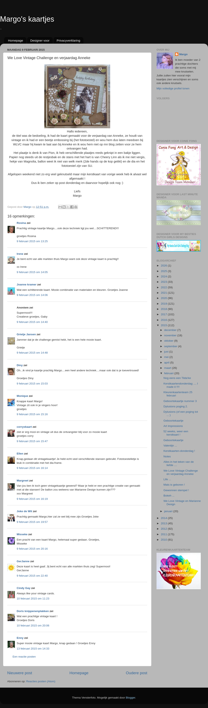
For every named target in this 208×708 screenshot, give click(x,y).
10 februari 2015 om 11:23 (33, 598)
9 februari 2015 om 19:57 (32, 521)
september (171, 346)
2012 (164, 528)
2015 (164, 325)
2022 (164, 287)
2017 (164, 314)
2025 (164, 271)
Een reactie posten (24, 656)
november (170, 335)
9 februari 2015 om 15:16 (32, 414)
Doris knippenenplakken (33, 611)
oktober (169, 340)
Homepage (15, 40)
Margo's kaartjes (27, 19)
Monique (22, 395)
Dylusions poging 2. (176, 406)
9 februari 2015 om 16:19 (32, 498)
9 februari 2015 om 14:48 (32, 352)
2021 (164, 292)
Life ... (167, 479)
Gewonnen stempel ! (176, 490)
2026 (164, 265)
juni (166, 351)
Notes (167, 456)
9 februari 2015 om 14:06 (32, 295)
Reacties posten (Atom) (40, 681)
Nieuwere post (19, 673)
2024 (164, 276)
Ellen (20, 453)
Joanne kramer (26, 284)
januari (168, 511)
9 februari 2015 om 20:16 (32, 548)
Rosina (21, 222)
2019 (164, 303)
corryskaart (24, 426)
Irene (20, 253)
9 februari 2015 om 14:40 (32, 322)
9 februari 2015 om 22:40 (32, 575)
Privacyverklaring (68, 40)
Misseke (22, 534)
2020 (164, 298)
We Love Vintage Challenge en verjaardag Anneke (181, 472)
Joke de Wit (24, 511)
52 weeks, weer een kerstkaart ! (176, 433)
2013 (164, 523)
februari (169, 373)
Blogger (130, 697)
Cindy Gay (23, 588)
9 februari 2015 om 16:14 (32, 468)
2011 (164, 534)
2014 (164, 518)
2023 (164, 281)
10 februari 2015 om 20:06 (33, 625)
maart (168, 367)
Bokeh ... (169, 495)
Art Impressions (173, 426)
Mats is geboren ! (174, 484)
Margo (183, 54)
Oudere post (136, 673)
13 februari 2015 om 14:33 (33, 648)
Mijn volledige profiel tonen (173, 88)
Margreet (22, 480)
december (170, 330)
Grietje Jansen (26, 334)
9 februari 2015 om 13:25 (32, 241)
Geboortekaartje (173, 420)
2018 (164, 309)
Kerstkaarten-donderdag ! (179, 450)
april (167, 362)
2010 (164, 539)
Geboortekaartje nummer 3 (180, 401)
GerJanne (23, 561)
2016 (164, 319)
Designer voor (39, 40)
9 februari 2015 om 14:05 (32, 272)
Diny (20, 365)
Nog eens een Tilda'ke (177, 378)
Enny (20, 637)
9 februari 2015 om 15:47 (32, 441)
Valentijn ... (170, 445)
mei (166, 357)
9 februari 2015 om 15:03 (32, 383)
